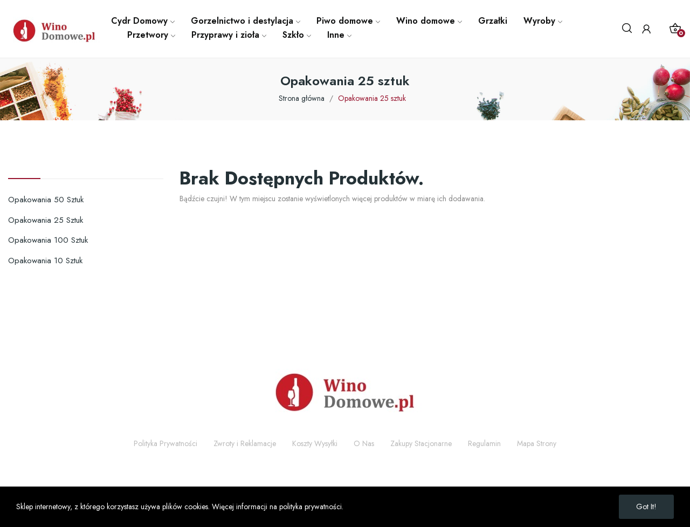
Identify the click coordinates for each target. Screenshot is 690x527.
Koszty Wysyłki (314, 443)
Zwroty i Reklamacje (244, 443)
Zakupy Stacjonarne (421, 443)
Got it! (646, 506)
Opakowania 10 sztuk (45, 260)
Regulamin (484, 443)
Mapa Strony (536, 443)
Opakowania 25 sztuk (45, 220)
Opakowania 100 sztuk (48, 240)
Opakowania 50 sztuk (46, 200)
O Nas (364, 443)
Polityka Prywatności (165, 443)
